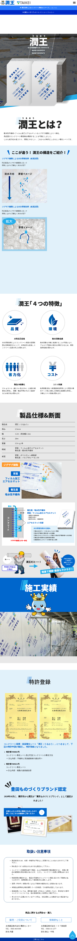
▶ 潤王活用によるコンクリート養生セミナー (38, 7)
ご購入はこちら (38, 939)
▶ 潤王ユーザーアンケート (38, 12)
